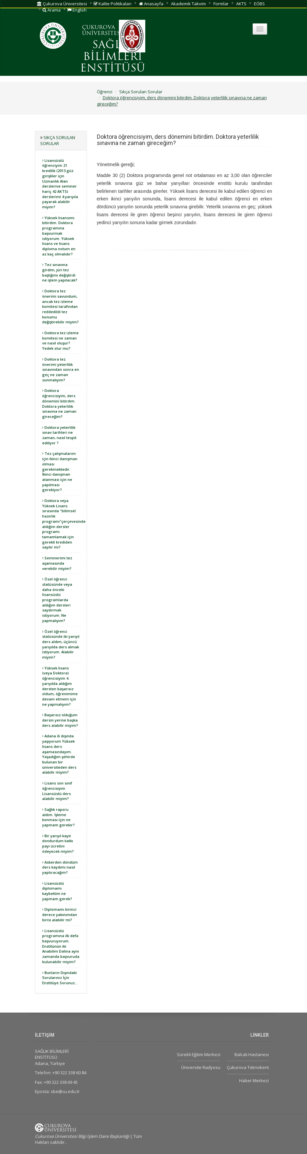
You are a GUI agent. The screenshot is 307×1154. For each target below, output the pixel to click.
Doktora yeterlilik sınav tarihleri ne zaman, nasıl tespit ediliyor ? (59, 435)
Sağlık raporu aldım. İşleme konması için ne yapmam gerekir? (58, 817)
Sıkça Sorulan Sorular (140, 92)
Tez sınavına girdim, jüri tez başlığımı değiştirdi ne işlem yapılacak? (59, 272)
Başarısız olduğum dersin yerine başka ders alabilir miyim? (60, 719)
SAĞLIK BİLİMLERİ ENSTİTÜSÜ (112, 57)
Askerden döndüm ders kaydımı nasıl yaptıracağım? (60, 867)
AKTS (241, 4)
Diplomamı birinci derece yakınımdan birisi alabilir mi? (59, 914)
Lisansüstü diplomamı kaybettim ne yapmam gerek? (57, 891)
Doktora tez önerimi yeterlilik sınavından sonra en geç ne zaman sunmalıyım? (60, 369)
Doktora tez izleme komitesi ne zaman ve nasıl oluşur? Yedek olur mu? (60, 340)
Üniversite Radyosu (200, 1067)
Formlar (221, 4)
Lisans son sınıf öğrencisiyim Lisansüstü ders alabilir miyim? (57, 791)
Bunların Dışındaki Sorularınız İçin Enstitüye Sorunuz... (60, 977)
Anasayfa (151, 4)
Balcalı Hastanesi (252, 1054)
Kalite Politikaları (112, 4)
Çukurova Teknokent (248, 1067)
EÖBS (259, 4)
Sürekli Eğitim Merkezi (198, 1054)
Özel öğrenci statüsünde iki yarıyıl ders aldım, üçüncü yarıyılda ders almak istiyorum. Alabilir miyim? (60, 644)
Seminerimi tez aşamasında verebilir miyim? (57, 563)
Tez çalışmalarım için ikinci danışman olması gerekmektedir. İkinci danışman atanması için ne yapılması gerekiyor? (59, 471)
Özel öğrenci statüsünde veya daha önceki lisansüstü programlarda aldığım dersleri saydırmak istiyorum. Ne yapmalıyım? (57, 600)
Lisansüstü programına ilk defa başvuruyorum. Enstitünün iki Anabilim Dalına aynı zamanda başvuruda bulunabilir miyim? (60, 946)
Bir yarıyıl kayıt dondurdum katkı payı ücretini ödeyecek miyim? (58, 843)
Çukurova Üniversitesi (62, 4)
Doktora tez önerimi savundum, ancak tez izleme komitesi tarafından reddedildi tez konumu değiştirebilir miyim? (60, 306)
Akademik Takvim (188, 4)
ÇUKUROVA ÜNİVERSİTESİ (102, 30)
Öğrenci (104, 92)
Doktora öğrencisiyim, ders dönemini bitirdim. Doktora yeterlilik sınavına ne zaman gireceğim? (59, 403)
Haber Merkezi (254, 1080)
